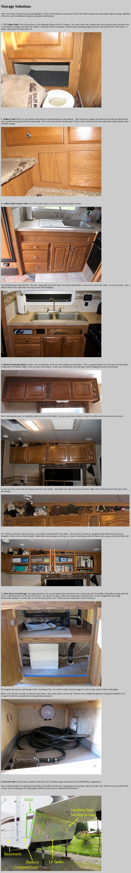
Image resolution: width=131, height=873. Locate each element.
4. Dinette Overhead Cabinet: (14, 364)
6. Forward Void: (8, 782)
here (93, 598)
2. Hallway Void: (8, 119)
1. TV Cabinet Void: (10, 24)
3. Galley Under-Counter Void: (14, 204)
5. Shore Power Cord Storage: (14, 593)
